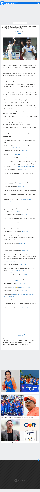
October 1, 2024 (24, 150)
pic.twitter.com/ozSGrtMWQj (10, 261)
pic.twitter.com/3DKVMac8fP (16, 147)
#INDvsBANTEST (15, 270)
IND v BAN (33, 340)
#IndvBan (34, 240)
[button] (38, 460)
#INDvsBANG (15, 280)
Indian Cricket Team (22, 342)
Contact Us (11, 483)
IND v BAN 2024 (6, 340)
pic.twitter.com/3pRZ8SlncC (10, 296)
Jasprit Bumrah (13, 342)
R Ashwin (29, 342)
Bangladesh (24, 344)
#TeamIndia (28, 199)
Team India (5, 344)
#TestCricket (31, 294)
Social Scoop (27, 340)
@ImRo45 (19, 294)
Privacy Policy (28, 483)
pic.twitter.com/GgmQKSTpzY (10, 272)
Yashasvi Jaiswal (20, 340)
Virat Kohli (11, 344)
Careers (19, 483)
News (15, 22)
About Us (15, 483)
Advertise (23, 483)
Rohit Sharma (18, 344)
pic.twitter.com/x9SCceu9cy (29, 166)
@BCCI (22, 259)
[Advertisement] (20, 321)
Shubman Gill (6, 342)
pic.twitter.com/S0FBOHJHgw (10, 201)
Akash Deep (13, 340)
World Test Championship (21, 22)
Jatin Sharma (18, 332)
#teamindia (13, 287)
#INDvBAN (17, 154)
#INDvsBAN (17, 211)
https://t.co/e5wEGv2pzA (24, 287)
